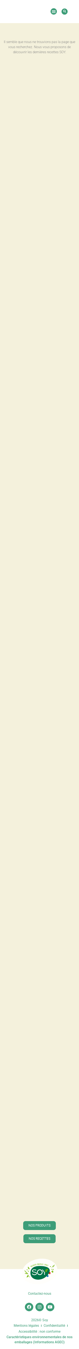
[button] (54, 11)
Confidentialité (54, 1326)
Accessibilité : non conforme (39, 1331)
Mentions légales (26, 1326)
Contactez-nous (39, 1294)
